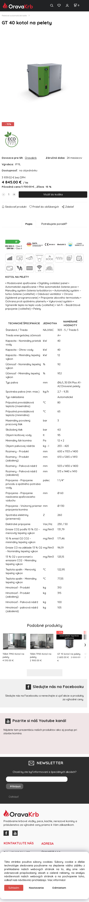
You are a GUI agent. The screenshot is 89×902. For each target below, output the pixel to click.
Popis (28, 226)
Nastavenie (36, 887)
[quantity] (8, 197)
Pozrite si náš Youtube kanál (35, 723)
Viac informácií (56, 880)
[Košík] (76, 5)
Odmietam (59, 887)
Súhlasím (13, 887)
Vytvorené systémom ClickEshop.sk (44, 900)
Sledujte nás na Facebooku (55, 689)
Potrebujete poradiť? (54, 226)
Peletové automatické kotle (14, 15)
